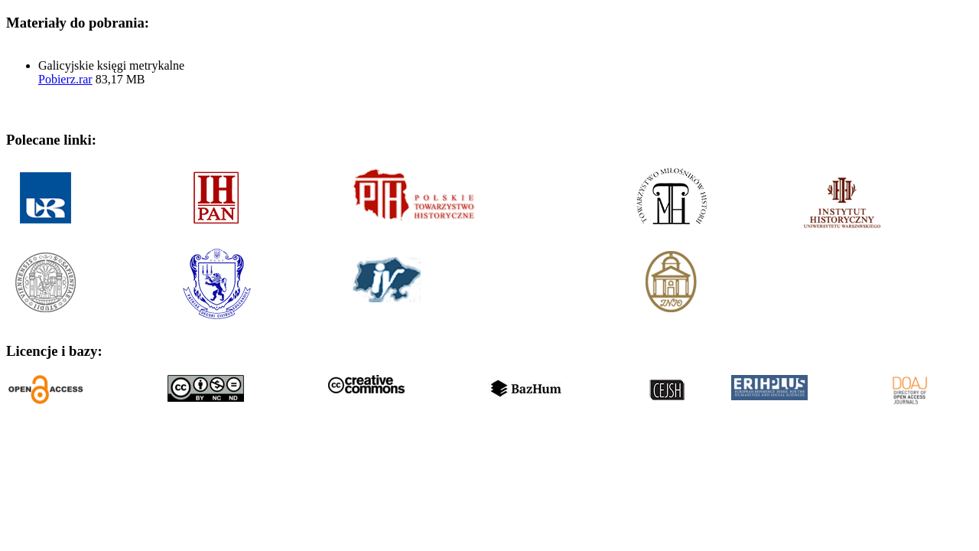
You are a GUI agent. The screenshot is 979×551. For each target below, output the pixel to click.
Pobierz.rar (65, 79)
